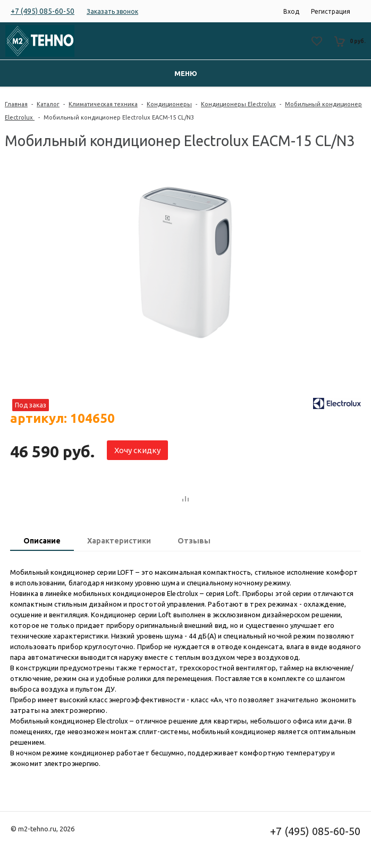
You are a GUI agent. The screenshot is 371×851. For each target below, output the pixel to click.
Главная (16, 104)
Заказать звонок (112, 11)
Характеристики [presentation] (119, 541)
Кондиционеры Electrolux (238, 104)
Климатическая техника (103, 104)
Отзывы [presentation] (194, 541)
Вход (291, 11)
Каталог (48, 104)
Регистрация (330, 11)
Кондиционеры (169, 104)
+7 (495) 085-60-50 (42, 11)
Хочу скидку (137, 450)
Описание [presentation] (42, 541)
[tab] (42, 541)
